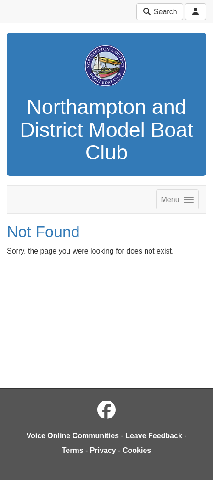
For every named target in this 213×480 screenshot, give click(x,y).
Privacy (103, 450)
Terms (73, 450)
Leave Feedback (153, 436)
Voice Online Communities (72, 436)
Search (159, 12)
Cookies (137, 450)
